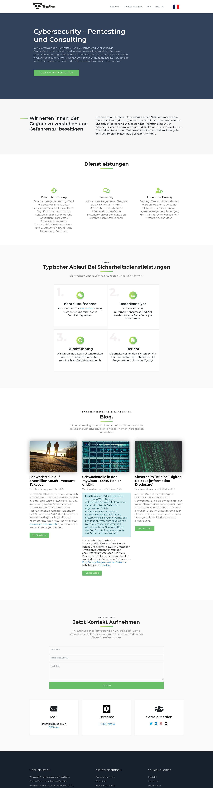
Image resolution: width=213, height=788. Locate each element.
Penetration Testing (105, 777)
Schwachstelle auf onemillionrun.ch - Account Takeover (52, 481)
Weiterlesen (39, 535)
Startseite (115, 6)
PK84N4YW (108, 724)
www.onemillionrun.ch (43, 524)
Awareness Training (105, 785)
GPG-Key (54, 727)
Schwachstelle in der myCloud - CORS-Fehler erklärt (101, 481)
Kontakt (160, 6)
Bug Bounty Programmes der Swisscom (104, 562)
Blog (149, 6)
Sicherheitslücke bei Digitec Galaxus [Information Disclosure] (158, 481)
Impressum (153, 781)
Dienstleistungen (133, 6)
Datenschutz (154, 785)
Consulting (100, 781)
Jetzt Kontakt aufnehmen (56, 73)
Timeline (105, 565)
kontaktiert (86, 308)
